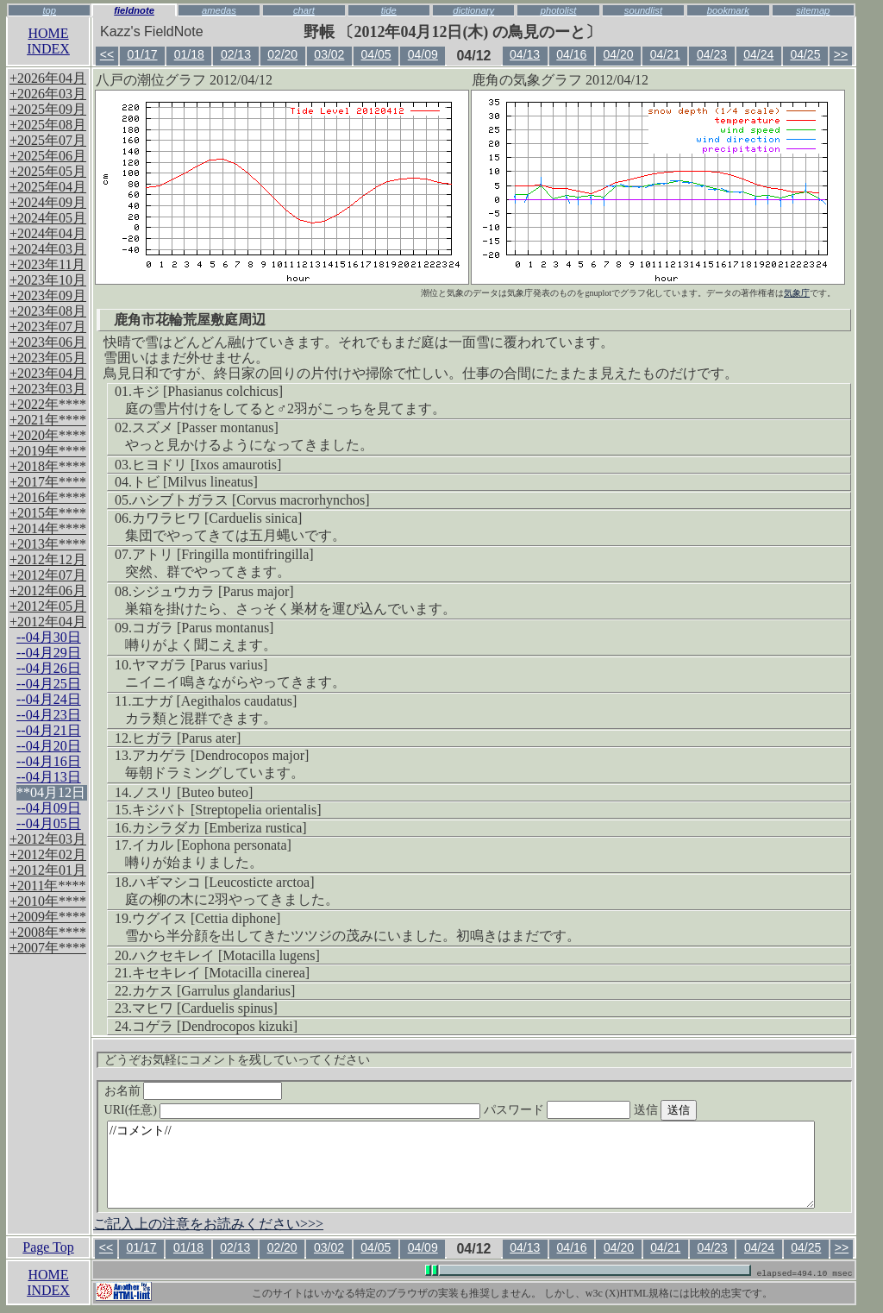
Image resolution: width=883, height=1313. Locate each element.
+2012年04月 (47, 621)
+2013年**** (47, 544)
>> (841, 54)
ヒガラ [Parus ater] (186, 738)
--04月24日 (48, 699)
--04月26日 (48, 668)
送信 (698, 1109)
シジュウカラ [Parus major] (213, 591)
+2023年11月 (47, 264)
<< (107, 54)
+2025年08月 (47, 124)
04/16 (571, 54)
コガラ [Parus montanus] (202, 627)
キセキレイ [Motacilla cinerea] (221, 972)
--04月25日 (48, 683)
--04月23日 (48, 714)
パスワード (591, 1109)
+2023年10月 (47, 280)
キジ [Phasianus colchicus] (207, 391)
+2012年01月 (47, 870)
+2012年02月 (47, 854)
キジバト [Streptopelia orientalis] (227, 809)
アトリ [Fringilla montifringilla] (223, 554)
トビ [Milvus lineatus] (195, 481)
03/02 (329, 54)
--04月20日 (48, 745)
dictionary (473, 10)
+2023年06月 (47, 342)
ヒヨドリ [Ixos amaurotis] (206, 464)
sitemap (813, 10)
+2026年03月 (47, 93)
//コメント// (461, 1165)
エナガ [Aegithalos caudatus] (214, 701)
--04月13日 (48, 777)
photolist (559, 10)
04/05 (376, 54)
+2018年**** (47, 466)
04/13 (525, 54)
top (49, 10)
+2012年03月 (47, 839)
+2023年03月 (47, 388)
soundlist (643, 10)
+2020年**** (47, 435)
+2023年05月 (47, 357)
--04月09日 (48, 808)
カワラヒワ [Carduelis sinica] (217, 518)
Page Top (47, 1247)
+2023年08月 (47, 311)
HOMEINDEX (48, 41)
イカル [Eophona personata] (211, 845)
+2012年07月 (47, 575)
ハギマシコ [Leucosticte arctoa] (223, 882)
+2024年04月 (47, 233)
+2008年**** (47, 932)
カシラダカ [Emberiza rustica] (219, 827)
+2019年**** (47, 450)
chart (304, 10)
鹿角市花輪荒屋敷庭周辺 (190, 319)
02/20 (282, 54)
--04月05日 (48, 823)
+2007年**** (47, 947)
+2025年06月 (47, 155)
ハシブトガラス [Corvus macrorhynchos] (251, 500)
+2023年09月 (47, 295)
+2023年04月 (47, 373)
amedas (219, 10)
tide (389, 10)
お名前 (193, 1090)
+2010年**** (47, 901)
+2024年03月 (47, 249)
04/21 (665, 54)
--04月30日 (48, 637)
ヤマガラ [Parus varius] (199, 664)
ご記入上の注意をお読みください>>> (208, 1223)
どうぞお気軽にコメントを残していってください (237, 1059)
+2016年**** (47, 497)
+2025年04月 (47, 186)
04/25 (805, 54)
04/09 (423, 54)
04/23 (712, 54)
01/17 (142, 54)
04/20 (619, 54)
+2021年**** (47, 419)
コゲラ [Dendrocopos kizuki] (214, 1026)
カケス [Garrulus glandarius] (213, 990)
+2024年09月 (47, 202)
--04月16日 (48, 761)
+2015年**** (47, 513)
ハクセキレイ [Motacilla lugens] (226, 955)
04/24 (758, 54)
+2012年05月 (47, 606)
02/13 (236, 54)
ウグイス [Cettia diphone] (206, 918)
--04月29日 (48, 652)
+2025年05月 (47, 171)
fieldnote (134, 10)
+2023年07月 (47, 326)
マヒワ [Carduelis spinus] (205, 1008)
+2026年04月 (47, 78)
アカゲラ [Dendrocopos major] (220, 755)
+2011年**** (47, 885)
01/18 (189, 54)
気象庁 (797, 293)
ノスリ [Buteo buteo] (192, 792)
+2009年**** (47, 916)
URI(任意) (310, 1109)
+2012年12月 (47, 559)
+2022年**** (47, 404)
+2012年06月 (47, 590)
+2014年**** (47, 528)
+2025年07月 (47, 140)
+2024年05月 (47, 217)
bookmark (728, 10)
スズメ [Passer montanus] (205, 427)
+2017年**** (47, 481)
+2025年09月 (47, 109)
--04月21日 (48, 730)
